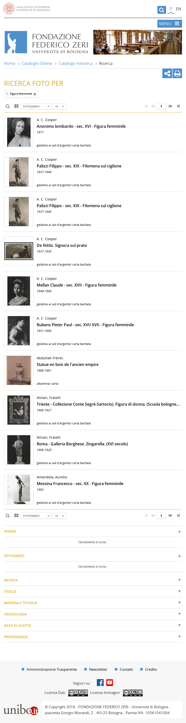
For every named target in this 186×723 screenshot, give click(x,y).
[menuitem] (49, 669)
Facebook (100, 682)
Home (9, 63)
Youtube (109, 682)
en (178, 9)
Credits (151, 669)
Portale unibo (20, 704)
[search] (161, 10)
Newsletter (98, 669)
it (171, 9)
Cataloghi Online (37, 63)
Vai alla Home (46, 42)
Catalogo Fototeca (76, 63)
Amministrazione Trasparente (52, 669)
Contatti (126, 669)
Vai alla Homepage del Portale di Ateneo (26, 8)
